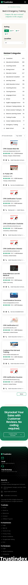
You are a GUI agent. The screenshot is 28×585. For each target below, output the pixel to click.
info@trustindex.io (17, 501)
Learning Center (11, 80)
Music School (10, 128)
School (8, 99)
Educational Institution (12, 62)
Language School (11, 95)
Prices (4, 508)
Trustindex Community (9, 495)
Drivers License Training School (14, 110)
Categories (6, 554)
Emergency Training (12, 124)
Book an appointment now (9, 471)
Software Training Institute (14, 106)
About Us (5, 510)
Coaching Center (11, 66)
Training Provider (11, 117)
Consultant (9, 58)
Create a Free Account (13, 434)
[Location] (14, 42)
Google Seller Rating (9, 539)
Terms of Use (6, 531)
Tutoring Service (11, 91)
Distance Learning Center (13, 113)
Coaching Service (11, 88)
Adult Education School (12, 84)
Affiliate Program (8, 519)
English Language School (13, 102)
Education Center (11, 73)
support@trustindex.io (7, 463)
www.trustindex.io (6, 501)
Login (4, 525)
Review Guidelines (8, 536)
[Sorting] (20, 135)
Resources (6, 513)
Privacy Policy (7, 534)
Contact (5, 516)
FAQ (4, 542)
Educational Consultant (13, 77)
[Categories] (8, 7)
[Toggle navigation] (25, 2)
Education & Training (15, 7)
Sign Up (5, 528)
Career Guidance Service (13, 121)
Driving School (10, 69)
